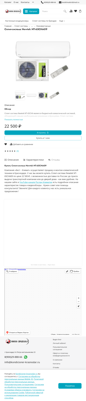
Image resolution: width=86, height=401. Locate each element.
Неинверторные (43, 26)
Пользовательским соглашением (19, 384)
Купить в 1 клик (43, 138)
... (32, 26)
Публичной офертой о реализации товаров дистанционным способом (23, 395)
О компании (57, 360)
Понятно (70, 385)
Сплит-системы (21, 26)
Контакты (25, 2)
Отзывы (56, 367)
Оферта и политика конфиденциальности (61, 354)
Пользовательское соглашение (60, 348)
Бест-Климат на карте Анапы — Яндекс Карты (43, 264)
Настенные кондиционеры (17, 21)
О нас (16, 2)
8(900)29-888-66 (48, 2)
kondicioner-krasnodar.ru (27, 374)
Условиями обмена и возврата (17, 390)
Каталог (7, 2)
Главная (8, 26)
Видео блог (57, 339)
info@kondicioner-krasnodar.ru (22, 362)
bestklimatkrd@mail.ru (69, 2)
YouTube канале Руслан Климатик (35, 182)
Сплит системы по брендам (44, 21)
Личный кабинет (59, 343)
